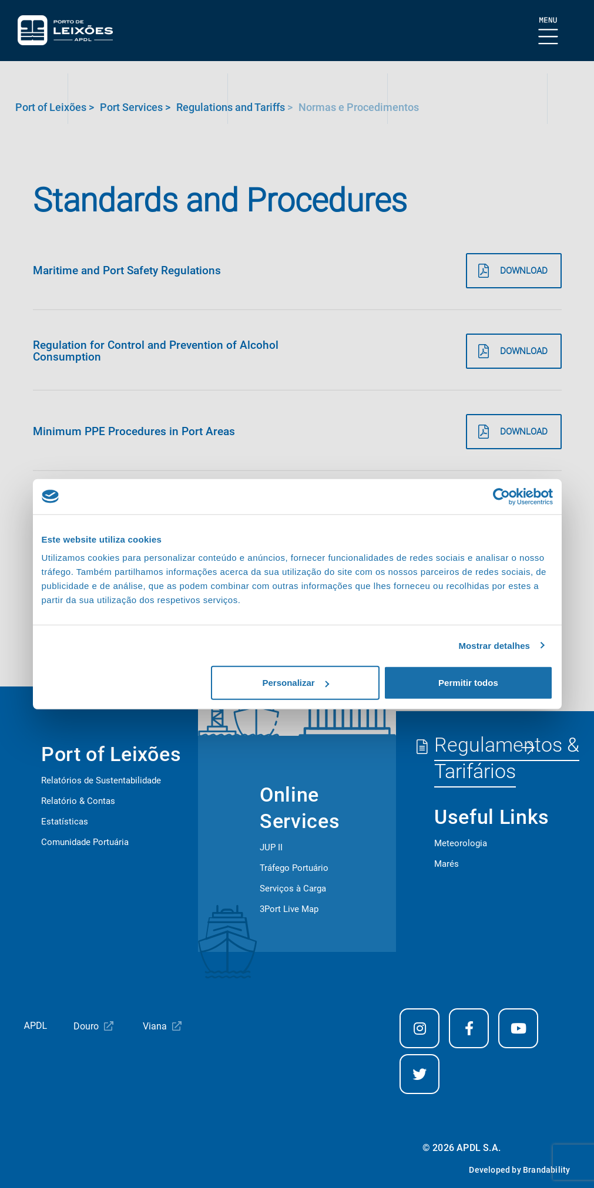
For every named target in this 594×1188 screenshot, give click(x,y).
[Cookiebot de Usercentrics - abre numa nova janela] (501, 496)
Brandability (546, 1169)
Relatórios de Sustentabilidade (101, 780)
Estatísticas (64, 821)
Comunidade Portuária (85, 842)
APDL (36, 1025)
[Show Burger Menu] (548, 31)
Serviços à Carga (293, 888)
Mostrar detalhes (494, 645)
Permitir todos (468, 683)
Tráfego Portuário (294, 868)
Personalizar (296, 683)
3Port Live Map (289, 909)
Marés (446, 864)
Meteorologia (460, 843)
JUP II (271, 847)
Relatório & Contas (78, 801)
